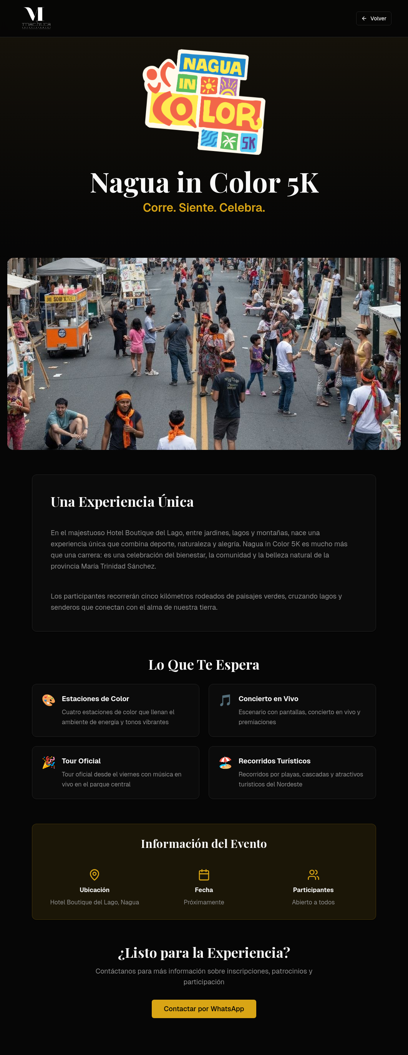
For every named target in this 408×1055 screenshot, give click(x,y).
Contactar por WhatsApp (204, 1008)
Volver (373, 18)
